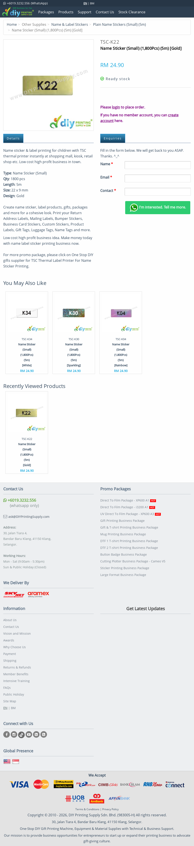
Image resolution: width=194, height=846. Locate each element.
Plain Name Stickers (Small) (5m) (119, 24)
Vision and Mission (17, 633)
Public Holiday (13, 694)
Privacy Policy (110, 809)
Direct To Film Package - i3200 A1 (127, 507)
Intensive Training (16, 681)
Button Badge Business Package (123, 554)
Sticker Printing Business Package (124, 568)
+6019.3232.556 (19, 500)
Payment (9, 654)
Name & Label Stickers (69, 24)
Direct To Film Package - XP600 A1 (128, 500)
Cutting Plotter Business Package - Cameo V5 (132, 561)
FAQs (7, 688)
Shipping (9, 660)
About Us (10, 620)
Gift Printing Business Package (122, 521)
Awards (8, 640)
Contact (108, 190)
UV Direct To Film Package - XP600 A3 (130, 514)
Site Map (9, 701)
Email (106, 177)
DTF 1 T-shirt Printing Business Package (129, 541)
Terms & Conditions (87, 809)
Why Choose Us (14, 647)
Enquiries (113, 138)
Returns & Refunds (17, 667)
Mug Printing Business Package (123, 534)
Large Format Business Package (123, 575)
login (116, 107)
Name (106, 164)
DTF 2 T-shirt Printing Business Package (129, 548)
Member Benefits (15, 674)
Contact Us (11, 627)
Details (13, 138)
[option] (26, 332)
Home (12, 24)
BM (92, 3)
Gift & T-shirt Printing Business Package (129, 527)
